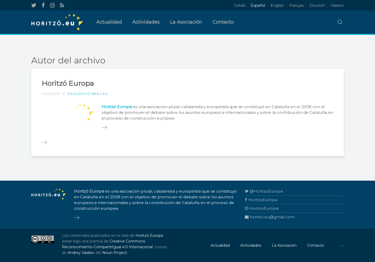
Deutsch (317, 5)
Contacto (223, 22)
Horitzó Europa (68, 83)
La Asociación (186, 22)
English (277, 5)
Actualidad (109, 22)
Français (296, 5)
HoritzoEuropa (261, 199)
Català (239, 5)
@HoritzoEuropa (264, 191)
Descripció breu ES (87, 94)
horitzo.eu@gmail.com (270, 216)
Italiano (337, 5)
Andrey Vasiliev (81, 252)
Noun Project (114, 252)
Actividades (146, 22)
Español (258, 5)
